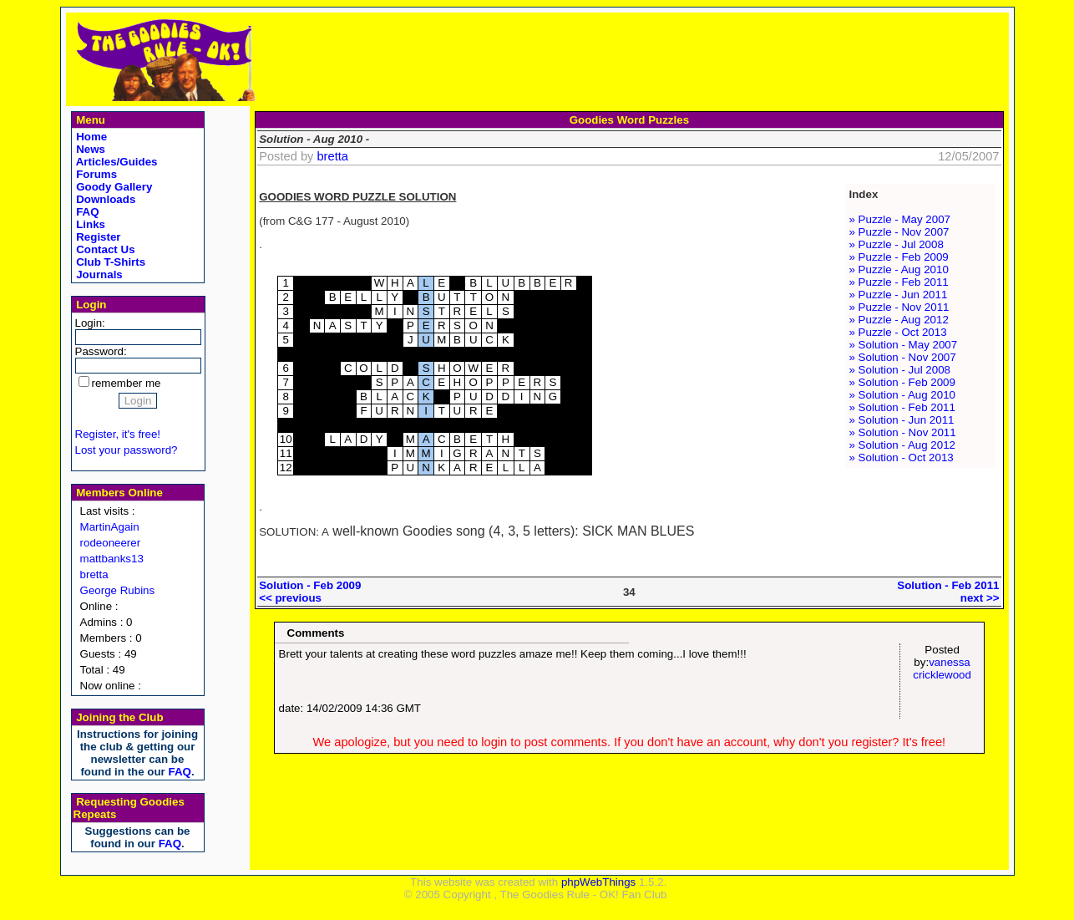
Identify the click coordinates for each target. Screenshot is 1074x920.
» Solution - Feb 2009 (902, 382)
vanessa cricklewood (942, 668)
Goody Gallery (113, 186)
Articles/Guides (115, 161)
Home (90, 136)
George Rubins (117, 590)
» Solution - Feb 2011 (902, 407)
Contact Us (104, 249)
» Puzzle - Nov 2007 (899, 232)
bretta (94, 574)
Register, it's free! (118, 434)
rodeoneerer (110, 542)
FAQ (86, 212)
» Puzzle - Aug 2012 (899, 319)
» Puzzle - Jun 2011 (898, 294)
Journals (98, 274)
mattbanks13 (112, 558)
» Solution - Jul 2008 (900, 369)
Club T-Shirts (109, 262)
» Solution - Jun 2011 (902, 420)
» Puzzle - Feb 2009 (899, 257)
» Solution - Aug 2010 (902, 395)
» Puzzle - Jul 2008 (896, 244)
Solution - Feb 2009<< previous (310, 591)
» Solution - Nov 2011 (902, 432)
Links (89, 224)
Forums (95, 174)
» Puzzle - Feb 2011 (899, 282)
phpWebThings (598, 882)
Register (97, 237)
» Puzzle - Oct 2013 (898, 332)
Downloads (104, 199)
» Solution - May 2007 (903, 344)
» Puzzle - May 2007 (900, 219)
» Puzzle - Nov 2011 (899, 307)
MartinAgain (109, 527)
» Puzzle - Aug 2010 (899, 269)
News (89, 149)
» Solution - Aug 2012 (902, 445)
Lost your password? (126, 450)
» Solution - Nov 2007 (902, 357)
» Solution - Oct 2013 (901, 457)
